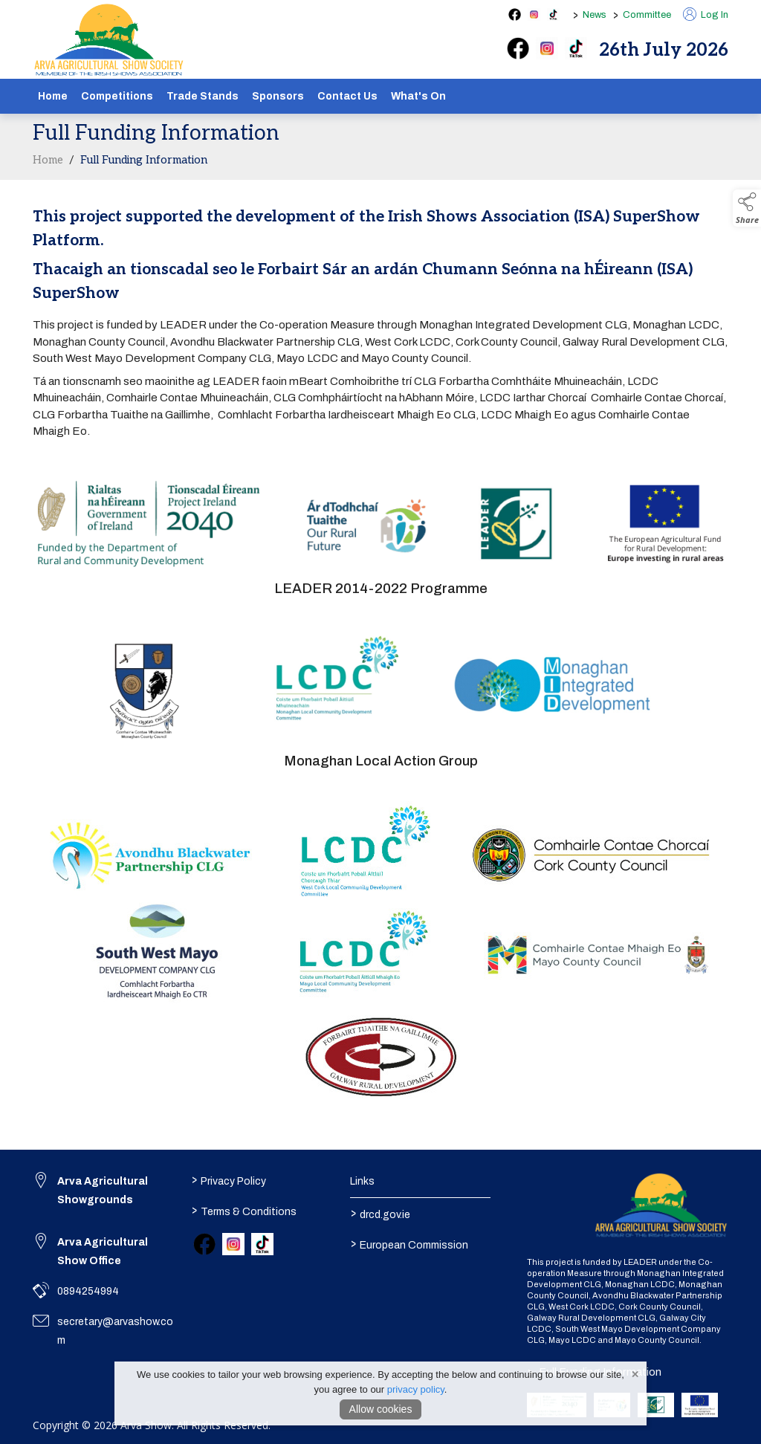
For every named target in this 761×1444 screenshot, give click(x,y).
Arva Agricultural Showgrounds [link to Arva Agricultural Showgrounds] (102, 1190)
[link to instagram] (233, 1244)
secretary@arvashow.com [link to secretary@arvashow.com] (115, 1331)
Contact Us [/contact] (347, 96)
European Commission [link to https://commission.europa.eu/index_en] (408, 1243)
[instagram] (547, 48)
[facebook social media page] (514, 14)
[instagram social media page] (534, 14)
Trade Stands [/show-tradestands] (202, 96)
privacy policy (415, 1389)
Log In (705, 15)
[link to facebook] (204, 1244)
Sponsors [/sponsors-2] (278, 96)
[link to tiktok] (262, 1244)
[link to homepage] (109, 40)
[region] (380, 333)
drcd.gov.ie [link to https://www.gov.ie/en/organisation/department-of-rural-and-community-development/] (379, 1212)
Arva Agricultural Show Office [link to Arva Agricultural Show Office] (102, 1251)
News (594, 15)
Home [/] (53, 96)
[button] (747, 208)
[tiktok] (576, 48)
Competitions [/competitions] (117, 96)
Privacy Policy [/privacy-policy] (229, 1179)
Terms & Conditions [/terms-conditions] (244, 1209)
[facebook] (518, 48)
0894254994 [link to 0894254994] (88, 1291)
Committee (647, 15)
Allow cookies (380, 1409)
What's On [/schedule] (418, 96)
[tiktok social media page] (553, 14)
